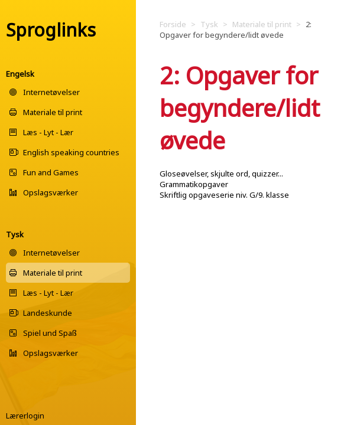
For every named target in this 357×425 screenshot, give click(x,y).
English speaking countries (71, 152)
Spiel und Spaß (50, 333)
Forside (173, 24)
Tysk (15, 234)
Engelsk (20, 73)
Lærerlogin (25, 415)
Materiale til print (52, 112)
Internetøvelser (51, 92)
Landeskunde (47, 313)
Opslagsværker (50, 192)
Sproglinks (51, 30)
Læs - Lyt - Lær (48, 132)
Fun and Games (51, 172)
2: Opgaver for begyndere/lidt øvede (235, 29)
